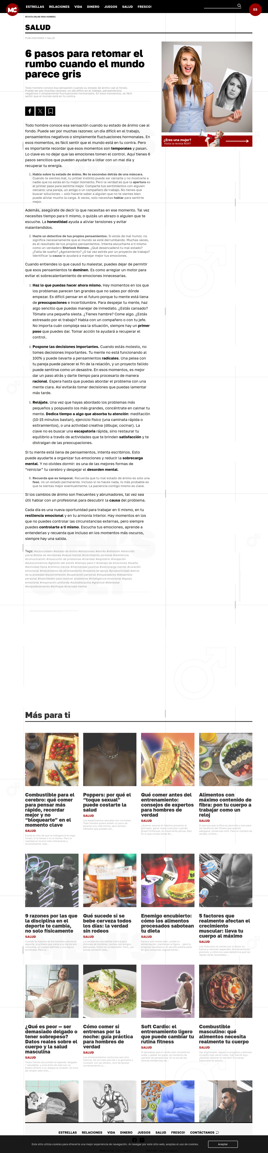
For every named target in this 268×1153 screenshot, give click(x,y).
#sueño (133, 562)
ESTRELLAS (35, 7)
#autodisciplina (80, 582)
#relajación (118, 559)
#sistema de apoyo (95, 570)
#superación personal (81, 574)
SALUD (127, 7)
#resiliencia (121, 555)
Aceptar (223, 1144)
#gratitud (98, 582)
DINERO (93, 7)
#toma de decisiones (47, 555)
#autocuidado (43, 551)
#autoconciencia (36, 562)
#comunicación (35, 559)
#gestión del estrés (61, 562)
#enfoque (57, 586)
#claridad (88, 559)
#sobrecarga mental (113, 566)
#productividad (119, 570)
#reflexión (113, 551)
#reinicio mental (59, 566)
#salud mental (71, 555)
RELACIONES (59, 7)
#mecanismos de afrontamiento (61, 570)
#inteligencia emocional (105, 578)
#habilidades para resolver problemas (63, 578)
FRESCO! (145, 7)
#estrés (100, 551)
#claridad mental (75, 586)
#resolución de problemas (63, 559)
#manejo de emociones (111, 562)
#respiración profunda (54, 582)
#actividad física (36, 566)
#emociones (86, 551)
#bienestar (112, 582)
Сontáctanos (204, 1132)
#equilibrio (103, 559)
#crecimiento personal (97, 555)
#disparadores (106, 574)
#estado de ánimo (65, 551)
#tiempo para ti (85, 562)
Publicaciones (34, 37)
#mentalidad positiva (85, 566)
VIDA (78, 7)
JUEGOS (110, 7)
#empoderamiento (37, 586)
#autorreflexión (55, 574)
